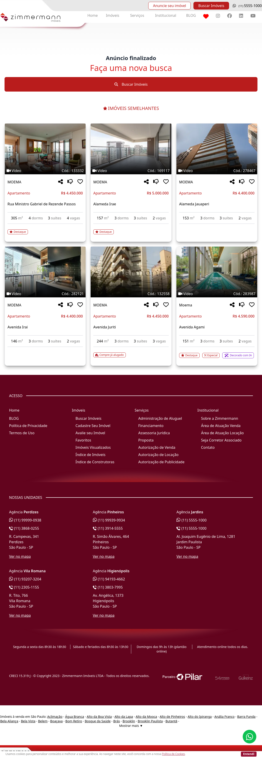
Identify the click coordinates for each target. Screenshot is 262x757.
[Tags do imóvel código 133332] (45, 170)
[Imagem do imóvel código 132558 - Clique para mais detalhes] (131, 272)
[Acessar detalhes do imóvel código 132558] (131, 352)
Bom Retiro (73, 721)
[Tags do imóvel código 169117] (131, 170)
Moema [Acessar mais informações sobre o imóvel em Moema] (185, 305)
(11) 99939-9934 (109, 520)
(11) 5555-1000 (191, 520)
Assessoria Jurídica (154, 432)
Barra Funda (246, 716)
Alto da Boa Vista (99, 716)
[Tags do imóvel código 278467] (216, 170)
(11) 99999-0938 (25, 520)
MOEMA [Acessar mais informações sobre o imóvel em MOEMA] (14, 182)
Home (92, 15)
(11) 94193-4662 (109, 579)
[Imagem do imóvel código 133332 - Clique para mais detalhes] (45, 149)
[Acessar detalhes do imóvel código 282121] (45, 349)
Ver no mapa (20, 556)
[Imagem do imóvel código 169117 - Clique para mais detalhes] (131, 149)
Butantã (171, 721)
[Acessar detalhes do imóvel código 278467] (217, 226)
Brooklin (129, 721)
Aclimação (54, 716)
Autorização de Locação (158, 454)
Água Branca (74, 716)
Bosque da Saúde (98, 721)
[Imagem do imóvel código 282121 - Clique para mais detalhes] (45, 272)
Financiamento (150, 425)
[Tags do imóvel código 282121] (45, 293)
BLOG (191, 15)
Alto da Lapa (123, 716)
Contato (208, 447)
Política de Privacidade (28, 425)
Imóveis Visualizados (93, 447)
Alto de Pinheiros (172, 716)
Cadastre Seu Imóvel (93, 425)
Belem (43, 721)
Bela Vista (28, 721)
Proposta (146, 440)
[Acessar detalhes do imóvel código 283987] (217, 352)
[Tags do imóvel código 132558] (131, 293)
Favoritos (83, 440)
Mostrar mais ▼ (131, 725)
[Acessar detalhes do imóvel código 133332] (45, 229)
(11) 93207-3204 (25, 579)
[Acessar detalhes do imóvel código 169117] (131, 229)
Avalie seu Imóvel (90, 432)
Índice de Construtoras (95, 461)
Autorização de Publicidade (161, 461)
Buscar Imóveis (211, 5)
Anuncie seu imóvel (169, 5)
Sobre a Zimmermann (219, 418)
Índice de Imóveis (91, 454)
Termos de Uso (22, 432)
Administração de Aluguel (160, 418)
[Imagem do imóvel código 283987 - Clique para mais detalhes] (216, 272)
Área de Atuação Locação (222, 432)
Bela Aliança (9, 721)
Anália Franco (224, 716)
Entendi (248, 754)
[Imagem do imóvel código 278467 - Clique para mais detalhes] (216, 149)
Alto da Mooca (146, 716)
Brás (116, 721)
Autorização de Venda (156, 447)
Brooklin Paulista (150, 721)
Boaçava (56, 721)
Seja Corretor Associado (221, 440)
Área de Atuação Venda (221, 425)
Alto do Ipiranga (200, 716)
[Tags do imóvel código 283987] (216, 293)
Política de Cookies (173, 754)
